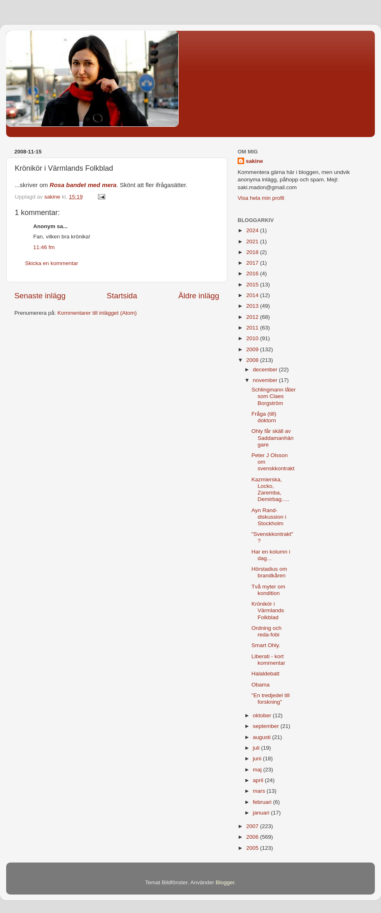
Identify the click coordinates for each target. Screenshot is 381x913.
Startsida (122, 295)
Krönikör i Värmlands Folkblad (268, 610)
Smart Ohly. (266, 645)
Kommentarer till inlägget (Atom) (97, 313)
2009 (253, 349)
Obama (261, 685)
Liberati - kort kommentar (269, 659)
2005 (253, 848)
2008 (253, 360)
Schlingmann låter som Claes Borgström (274, 396)
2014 (253, 295)
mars (260, 791)
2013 (253, 306)
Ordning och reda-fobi (267, 631)
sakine (254, 161)
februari (263, 802)
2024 (253, 230)
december (266, 369)
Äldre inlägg (198, 295)
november (266, 380)
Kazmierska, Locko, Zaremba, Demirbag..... (270, 489)
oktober (263, 715)
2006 (253, 837)
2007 (253, 826)
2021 (253, 241)
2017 (253, 263)
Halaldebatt (265, 673)
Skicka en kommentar (51, 263)
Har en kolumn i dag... (271, 555)
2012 (253, 317)
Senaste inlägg (40, 295)
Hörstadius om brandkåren (269, 572)
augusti (262, 737)
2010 (253, 338)
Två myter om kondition (269, 589)
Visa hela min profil (261, 198)
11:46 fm (44, 247)
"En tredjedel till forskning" (271, 698)
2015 (253, 284)
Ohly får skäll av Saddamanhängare (273, 437)
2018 (253, 252)
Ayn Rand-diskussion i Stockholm (269, 516)
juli (257, 748)
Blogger (224, 882)
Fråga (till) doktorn (264, 417)
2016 (253, 273)
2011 (253, 328)
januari (262, 813)
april (259, 780)
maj (258, 770)
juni (258, 758)
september (267, 726)
